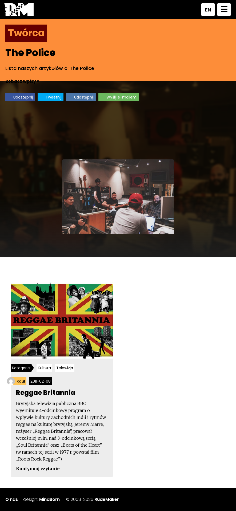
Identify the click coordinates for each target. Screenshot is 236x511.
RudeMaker (106, 499)
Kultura (44, 368)
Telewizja (64, 368)
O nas (11, 499)
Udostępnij (23, 97)
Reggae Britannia (45, 392)
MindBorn (49, 499)
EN (208, 9)
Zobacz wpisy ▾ (22, 81)
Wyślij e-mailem (121, 97)
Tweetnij (53, 97)
